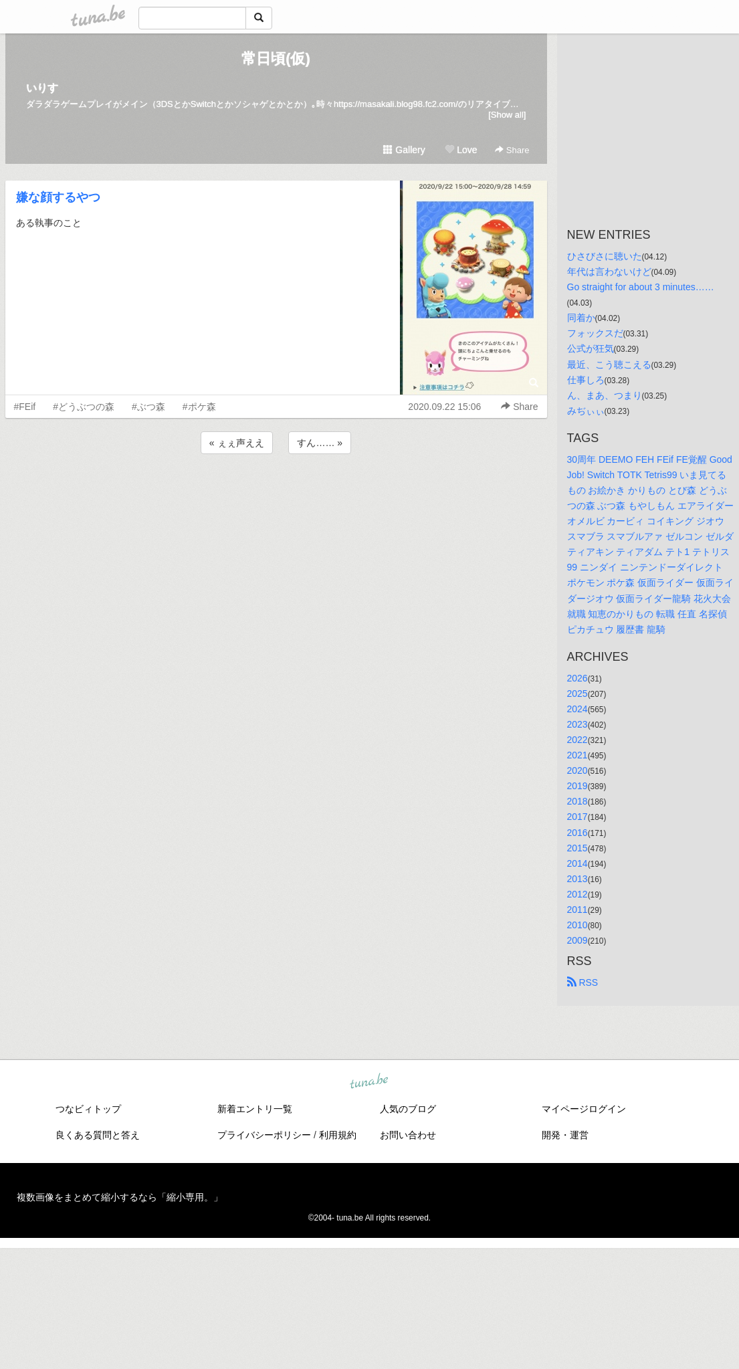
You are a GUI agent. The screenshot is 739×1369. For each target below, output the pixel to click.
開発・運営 (565, 1135)
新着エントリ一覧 (254, 1108)
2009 (577, 940)
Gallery (404, 149)
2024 (577, 709)
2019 (577, 785)
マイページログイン (584, 1108)
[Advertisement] (276, 493)
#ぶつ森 (148, 406)
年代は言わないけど (609, 271)
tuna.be (369, 1082)
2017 (577, 816)
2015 (577, 848)
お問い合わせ (408, 1135)
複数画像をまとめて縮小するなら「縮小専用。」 (120, 1197)
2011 (577, 909)
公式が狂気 (590, 348)
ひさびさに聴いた (604, 256)
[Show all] (507, 115)
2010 (577, 925)
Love (461, 149)
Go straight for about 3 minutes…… (640, 287)
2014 (577, 863)
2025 (577, 693)
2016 (577, 832)
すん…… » (319, 442)
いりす (42, 88)
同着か (581, 317)
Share (512, 150)
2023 (577, 724)
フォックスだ (595, 333)
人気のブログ (408, 1108)
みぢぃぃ (586, 410)
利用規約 (337, 1135)
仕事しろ (586, 380)
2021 (577, 755)
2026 (577, 678)
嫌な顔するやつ (58, 197)
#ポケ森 (199, 406)
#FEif (25, 406)
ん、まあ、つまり (604, 395)
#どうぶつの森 (83, 406)
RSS (583, 982)
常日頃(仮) (275, 58)
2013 (577, 878)
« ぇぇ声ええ (236, 442)
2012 (577, 894)
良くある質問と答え (98, 1135)
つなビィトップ (88, 1108)
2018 (577, 801)
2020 (577, 770)
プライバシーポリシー (264, 1135)
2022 (577, 739)
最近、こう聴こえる (609, 364)
